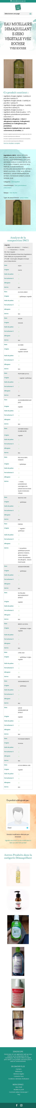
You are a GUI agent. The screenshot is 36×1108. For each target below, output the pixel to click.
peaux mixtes (24, 198)
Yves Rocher (13, 193)
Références (18, 1071)
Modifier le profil (19, 1089)
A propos (19, 1069)
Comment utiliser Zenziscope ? (18, 1092)
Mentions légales (18, 1074)
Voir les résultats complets (12, 143)
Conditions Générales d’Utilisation (18, 1079)
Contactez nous (19, 1076)
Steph (10, 828)
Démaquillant (15, 182)
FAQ (18, 1094)
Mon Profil (18, 1087)
